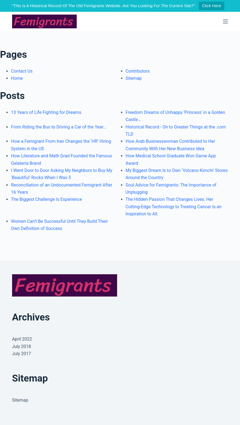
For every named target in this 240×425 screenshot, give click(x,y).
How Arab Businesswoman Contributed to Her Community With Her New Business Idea (170, 145)
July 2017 (21, 353)
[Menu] (225, 21)
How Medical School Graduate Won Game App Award (171, 159)
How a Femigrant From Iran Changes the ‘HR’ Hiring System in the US (61, 145)
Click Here (211, 5)
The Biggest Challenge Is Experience (46, 199)
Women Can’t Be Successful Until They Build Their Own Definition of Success (59, 225)
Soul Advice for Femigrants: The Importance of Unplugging (171, 188)
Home (17, 78)
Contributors (138, 71)
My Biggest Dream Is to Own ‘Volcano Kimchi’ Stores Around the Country (177, 174)
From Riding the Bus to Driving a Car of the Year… (58, 127)
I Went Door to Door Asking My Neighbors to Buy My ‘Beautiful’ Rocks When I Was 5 (61, 174)
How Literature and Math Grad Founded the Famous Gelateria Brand (61, 159)
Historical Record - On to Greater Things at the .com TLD (176, 130)
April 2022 (22, 339)
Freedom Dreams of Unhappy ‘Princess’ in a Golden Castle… (175, 116)
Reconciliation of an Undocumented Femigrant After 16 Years (61, 188)
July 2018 (21, 346)
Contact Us (22, 71)
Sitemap (134, 78)
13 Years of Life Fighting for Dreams (46, 112)
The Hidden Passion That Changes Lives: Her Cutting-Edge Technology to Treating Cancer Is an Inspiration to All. (174, 206)
